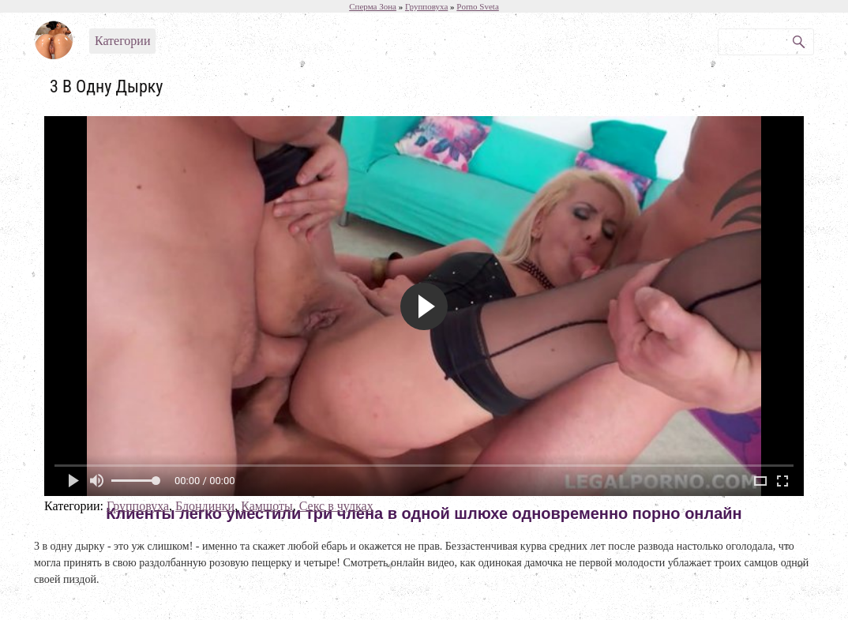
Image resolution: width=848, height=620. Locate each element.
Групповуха (138, 506)
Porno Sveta (477, 6)
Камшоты (267, 506)
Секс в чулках (336, 506)
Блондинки (205, 506)
